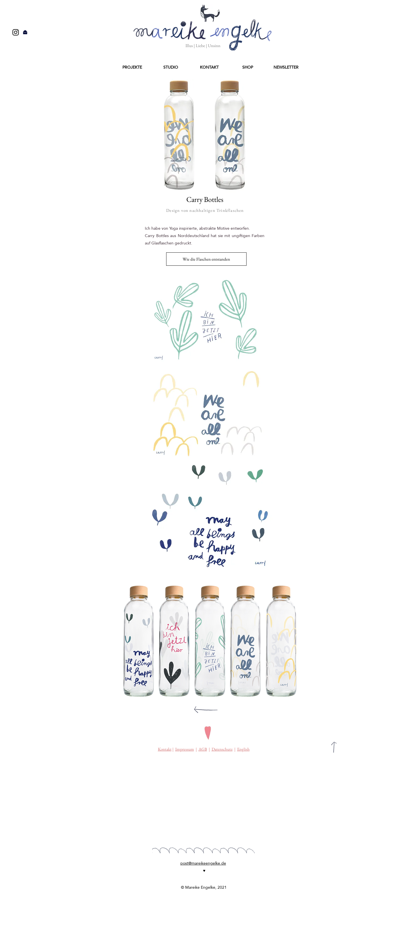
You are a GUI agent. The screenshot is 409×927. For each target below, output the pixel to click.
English (243, 749)
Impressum (184, 749)
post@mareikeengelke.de (203, 863)
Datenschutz (222, 749)
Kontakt (165, 749)
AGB (203, 749)
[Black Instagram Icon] (15, 32)
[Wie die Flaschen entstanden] (206, 259)
